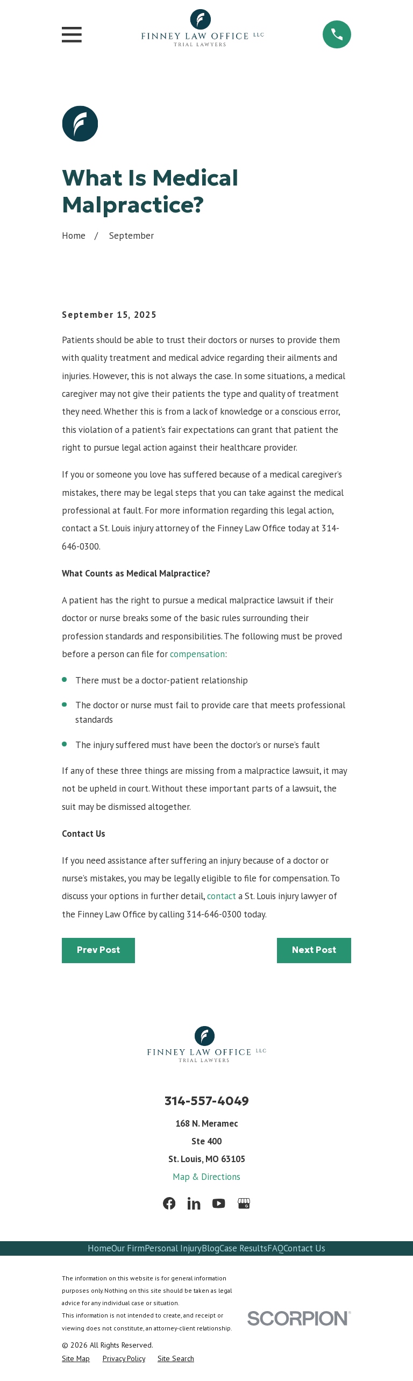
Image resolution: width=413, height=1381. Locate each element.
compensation (197, 654)
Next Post (314, 950)
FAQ (275, 1248)
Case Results (243, 1248)
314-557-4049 (207, 1100)
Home (99, 1248)
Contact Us (304, 1248)
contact (221, 896)
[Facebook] (169, 1203)
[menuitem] (76, 1358)
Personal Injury (173, 1248)
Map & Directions (206, 1177)
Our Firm (128, 1248)
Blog (210, 1248)
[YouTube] (218, 1203)
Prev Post (98, 950)
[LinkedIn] (194, 1203)
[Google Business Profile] (244, 1203)
